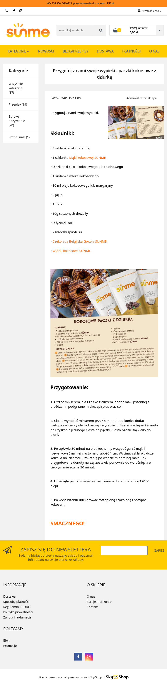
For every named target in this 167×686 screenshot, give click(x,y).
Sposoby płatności (16, 602)
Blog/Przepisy (75, 51)
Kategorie (18, 51)
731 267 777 (7, 10)
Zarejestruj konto (99, 602)
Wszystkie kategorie (16, 86)
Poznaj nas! (17, 137)
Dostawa (105, 51)
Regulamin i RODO (16, 607)
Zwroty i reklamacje (17, 617)
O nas (154, 51)
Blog (6, 640)
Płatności (131, 51)
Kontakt (92, 607)
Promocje (10, 646)
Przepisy (15, 104)
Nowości (46, 51)
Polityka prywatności (18, 612)
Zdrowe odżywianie (17, 118)
